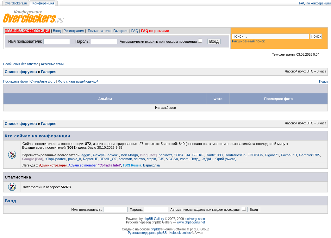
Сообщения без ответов (20, 64)
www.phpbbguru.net (191, 222)
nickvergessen (195, 219)
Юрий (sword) (225, 159)
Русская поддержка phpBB (147, 233)
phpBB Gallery (154, 219)
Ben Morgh (129, 155)
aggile (86, 155)
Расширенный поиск (248, 41)
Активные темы (52, 64)
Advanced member (82, 165)
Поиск (323, 81)
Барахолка (151, 165)
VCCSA (172, 159)
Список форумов (21, 72)
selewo (139, 159)
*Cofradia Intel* (109, 165)
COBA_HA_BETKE (189, 155)
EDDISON (255, 155)
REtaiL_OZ (108, 159)
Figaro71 (272, 155)
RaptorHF (90, 159)
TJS (161, 159)
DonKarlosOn (235, 155)
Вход (57, 31)
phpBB (155, 229)
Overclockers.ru (16, 3)
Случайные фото (42, 81)
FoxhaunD (289, 155)
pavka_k (74, 159)
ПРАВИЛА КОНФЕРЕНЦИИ (27, 31)
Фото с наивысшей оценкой (78, 81)
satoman (125, 159)
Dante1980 (214, 155)
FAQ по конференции (315, 3)
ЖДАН (207, 159)
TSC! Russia (132, 165)
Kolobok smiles (179, 233)
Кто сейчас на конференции (38, 136)
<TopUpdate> (55, 159)
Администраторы (52, 165)
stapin (151, 159)
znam (184, 159)
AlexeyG (99, 155)
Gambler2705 (309, 155)
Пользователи (99, 31)
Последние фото (15, 81)
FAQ (134, 31)
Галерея (120, 31)
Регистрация (74, 31)
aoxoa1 (113, 155)
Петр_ (195, 159)
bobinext (165, 155)
